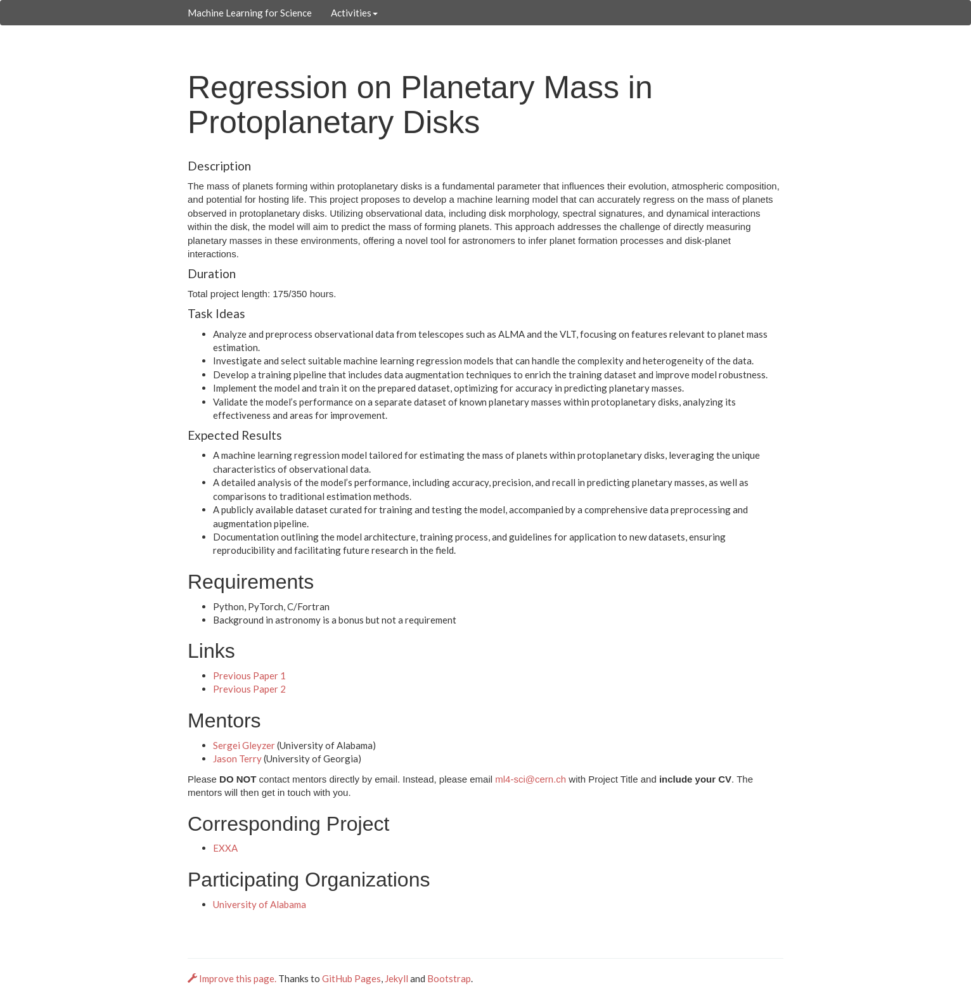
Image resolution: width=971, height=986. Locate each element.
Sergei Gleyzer (244, 745)
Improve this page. (233, 978)
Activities (354, 12)
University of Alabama (259, 904)
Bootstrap (449, 978)
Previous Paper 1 (249, 675)
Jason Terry (237, 758)
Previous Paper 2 (249, 689)
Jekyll (396, 978)
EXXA (225, 848)
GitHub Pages (351, 978)
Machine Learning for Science (250, 12)
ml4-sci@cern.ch (530, 779)
